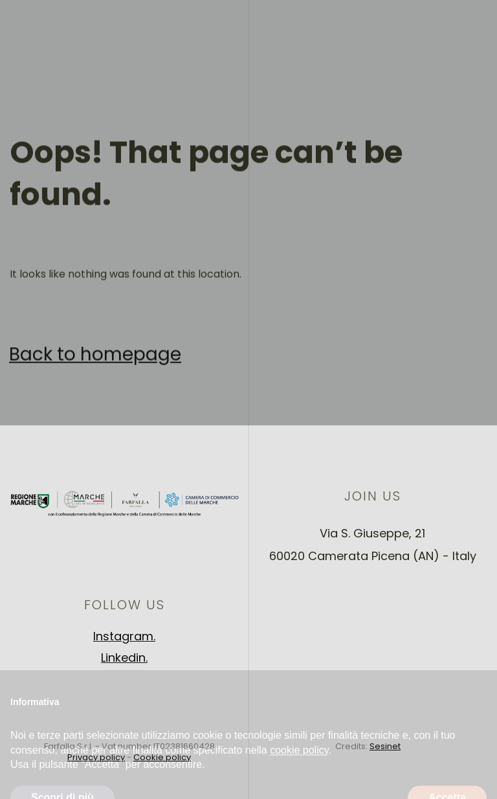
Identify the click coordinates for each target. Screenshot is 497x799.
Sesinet (385, 746)
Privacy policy (96, 757)
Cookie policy (162, 757)
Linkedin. (124, 657)
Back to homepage (95, 361)
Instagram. (124, 636)
